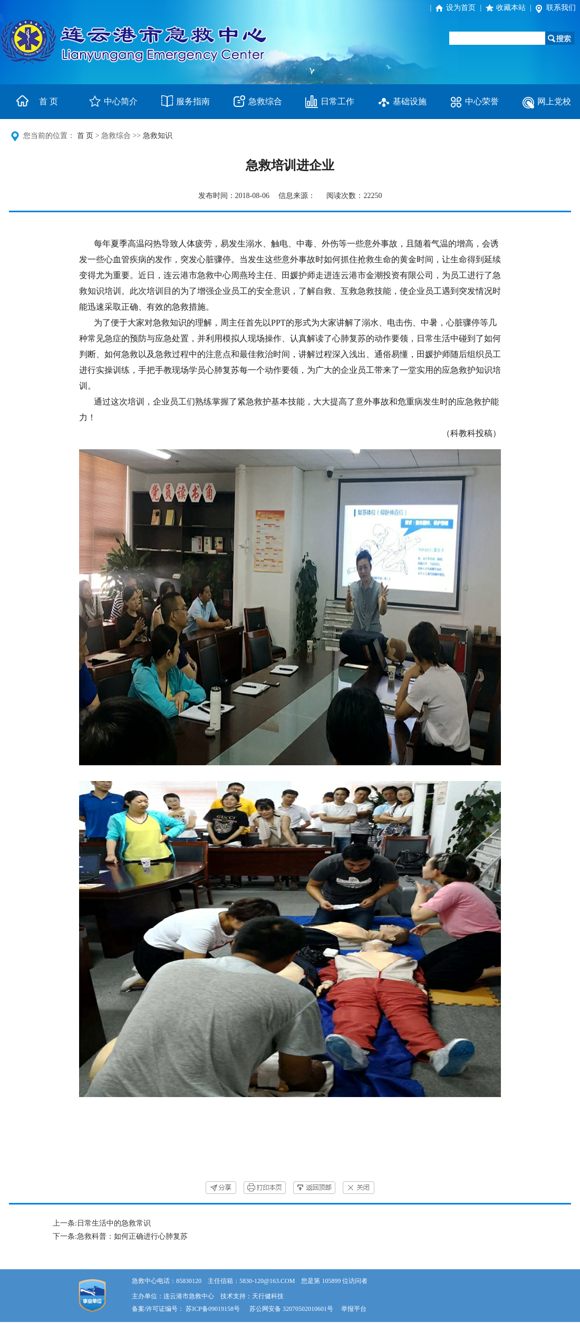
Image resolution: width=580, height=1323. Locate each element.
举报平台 (353, 1308)
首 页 (48, 101)
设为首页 (461, 8)
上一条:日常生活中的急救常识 (102, 1223)
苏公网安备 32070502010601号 (292, 1308)
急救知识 (157, 136)
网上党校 (554, 101)
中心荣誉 (482, 101)
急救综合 (265, 101)
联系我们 (561, 8)
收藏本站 (511, 8)
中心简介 (121, 101)
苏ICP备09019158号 (213, 1308)
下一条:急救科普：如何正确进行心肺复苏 (120, 1236)
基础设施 (410, 101)
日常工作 (337, 101)
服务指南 (193, 101)
